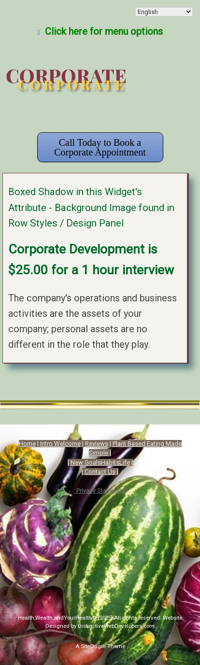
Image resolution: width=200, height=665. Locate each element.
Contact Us (100, 471)
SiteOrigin (93, 646)
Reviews (96, 443)
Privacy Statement (100, 490)
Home (27, 443)
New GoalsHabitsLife (100, 462)
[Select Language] (164, 11)
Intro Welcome (60, 443)
